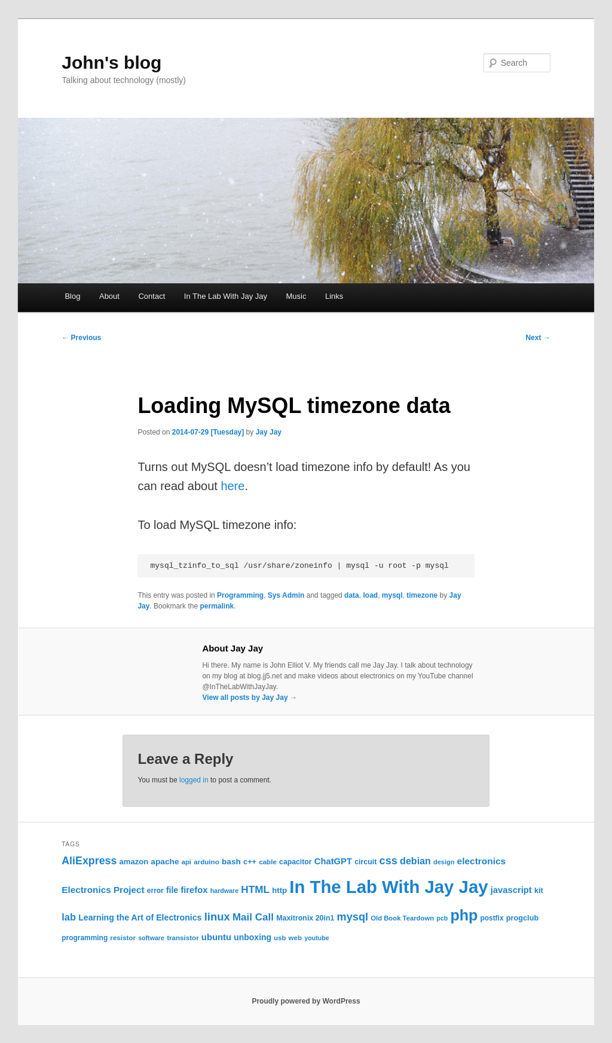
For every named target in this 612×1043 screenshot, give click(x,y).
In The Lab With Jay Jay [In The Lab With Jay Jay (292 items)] (388, 887)
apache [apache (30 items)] (165, 861)
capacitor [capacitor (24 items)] (295, 862)
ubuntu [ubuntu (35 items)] (216, 937)
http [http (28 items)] (279, 890)
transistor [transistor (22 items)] (183, 937)
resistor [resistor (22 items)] (123, 937)
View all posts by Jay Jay (249, 697)
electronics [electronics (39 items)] (481, 861)
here (232, 486)
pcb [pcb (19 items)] (442, 918)
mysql (392, 595)
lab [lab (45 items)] (69, 917)
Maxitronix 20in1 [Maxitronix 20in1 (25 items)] (305, 918)
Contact (151, 296)
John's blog (111, 62)
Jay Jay (268, 432)
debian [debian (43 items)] (415, 860)
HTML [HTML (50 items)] (255, 889)
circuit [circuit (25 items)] (365, 862)
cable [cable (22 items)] (268, 861)
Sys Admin (286, 595)
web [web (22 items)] (295, 937)
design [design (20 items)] (443, 861)
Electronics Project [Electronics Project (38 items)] (103, 890)
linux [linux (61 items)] (217, 916)
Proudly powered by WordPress (306, 1001)
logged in (194, 780)
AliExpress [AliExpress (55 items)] (89, 861)
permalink (217, 606)
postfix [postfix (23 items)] (491, 918)
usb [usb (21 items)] (280, 937)
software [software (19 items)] (151, 937)
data (351, 595)
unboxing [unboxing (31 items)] (252, 937)
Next (537, 338)
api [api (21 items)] (186, 861)
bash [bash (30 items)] (231, 861)
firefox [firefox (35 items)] (193, 890)
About (109, 296)
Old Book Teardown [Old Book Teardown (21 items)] (402, 918)
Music (296, 296)
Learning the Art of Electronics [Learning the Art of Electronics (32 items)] (139, 917)
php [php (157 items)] (464, 915)
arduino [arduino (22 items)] (206, 861)
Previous (81, 338)
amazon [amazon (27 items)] (134, 861)
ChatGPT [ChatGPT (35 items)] (333, 861)
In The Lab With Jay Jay (225, 296)
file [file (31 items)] (172, 890)
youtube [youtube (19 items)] (316, 937)
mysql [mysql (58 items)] (352, 917)
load (370, 595)
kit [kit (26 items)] (538, 890)
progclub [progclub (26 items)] (522, 917)
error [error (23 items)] (155, 890)
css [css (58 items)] (388, 861)
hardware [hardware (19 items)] (224, 890)
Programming (240, 595)
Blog (72, 296)
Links (334, 296)
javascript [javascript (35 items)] (511, 890)
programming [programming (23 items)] (85, 938)
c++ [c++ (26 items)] (249, 861)
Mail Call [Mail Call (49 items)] (253, 917)
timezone (421, 595)
